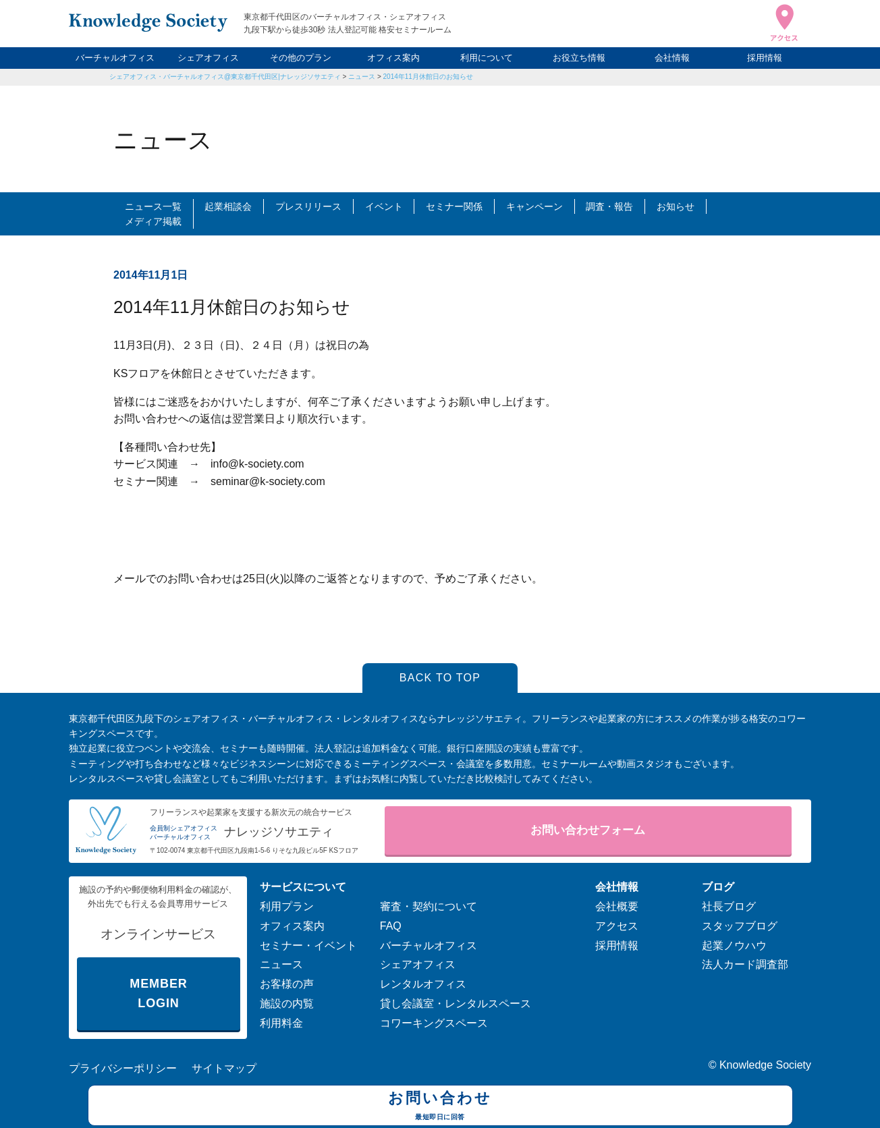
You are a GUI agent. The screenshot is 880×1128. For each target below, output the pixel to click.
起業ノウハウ (734, 945)
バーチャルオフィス (115, 58)
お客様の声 (287, 984)
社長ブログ (729, 906)
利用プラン (287, 906)
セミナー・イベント (308, 945)
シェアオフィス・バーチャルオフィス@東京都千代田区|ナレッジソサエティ (225, 76)
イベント (384, 206)
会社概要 (616, 906)
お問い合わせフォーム (587, 830)
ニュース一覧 (153, 206)
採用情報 (764, 58)
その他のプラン (300, 58)
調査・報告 (609, 206)
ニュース (281, 964)
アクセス (616, 926)
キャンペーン (534, 206)
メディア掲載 (153, 221)
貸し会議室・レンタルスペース (455, 1003)
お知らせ (675, 206)
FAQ (391, 926)
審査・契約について (428, 906)
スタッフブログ (739, 926)
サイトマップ (224, 1068)
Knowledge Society (765, 1065)
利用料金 (281, 1023)
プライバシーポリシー (123, 1068)
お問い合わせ (440, 1107)
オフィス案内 (393, 58)
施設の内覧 (287, 1003)
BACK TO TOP (440, 677)
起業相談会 (228, 206)
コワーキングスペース (434, 1023)
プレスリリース (308, 206)
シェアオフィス (208, 58)
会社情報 (672, 58)
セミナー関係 (454, 206)
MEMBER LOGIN (158, 993)
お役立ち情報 (579, 58)
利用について (486, 58)
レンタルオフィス (423, 984)
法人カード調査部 (745, 964)
